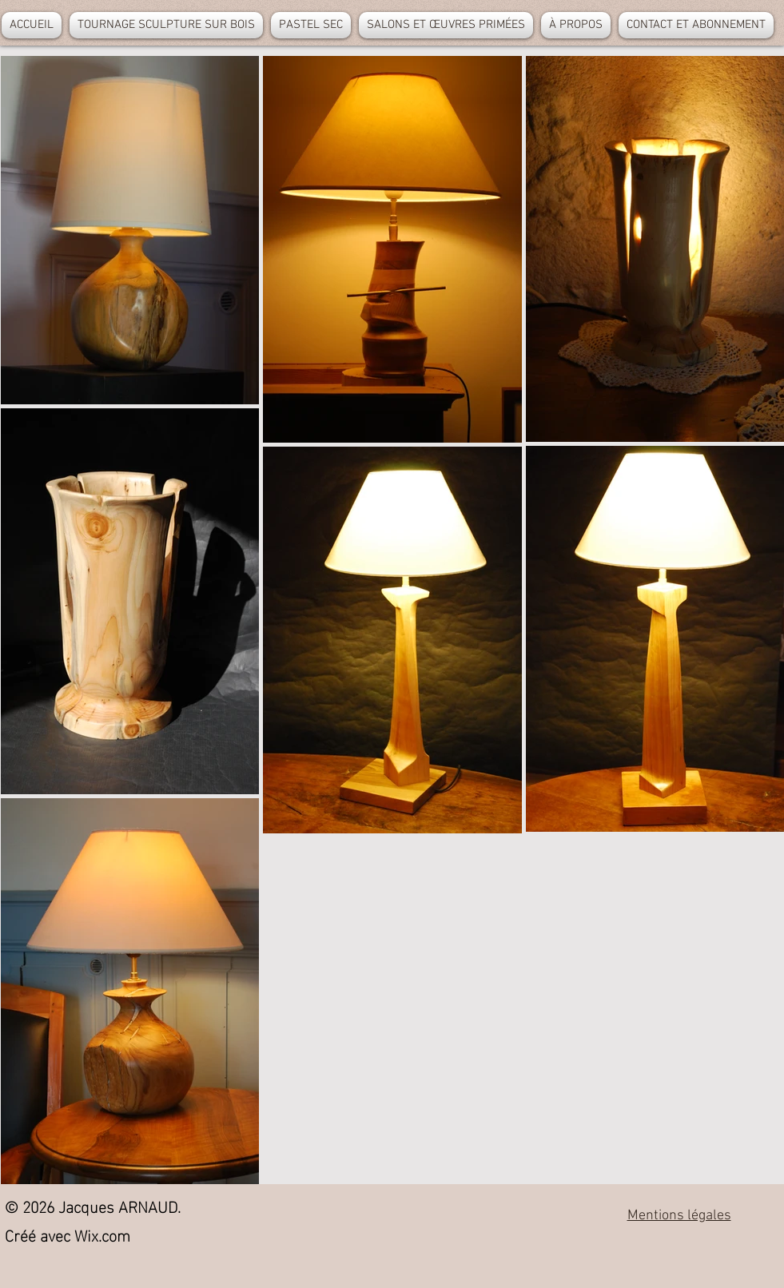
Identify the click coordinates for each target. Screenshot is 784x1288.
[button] (166, 25)
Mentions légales (679, 1215)
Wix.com (102, 1233)
